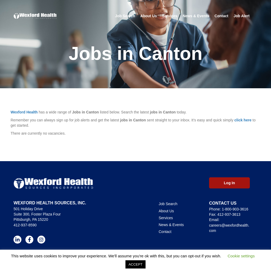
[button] (17, 240)
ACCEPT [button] (136, 264)
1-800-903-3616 (235, 209)
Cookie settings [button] (241, 256)
